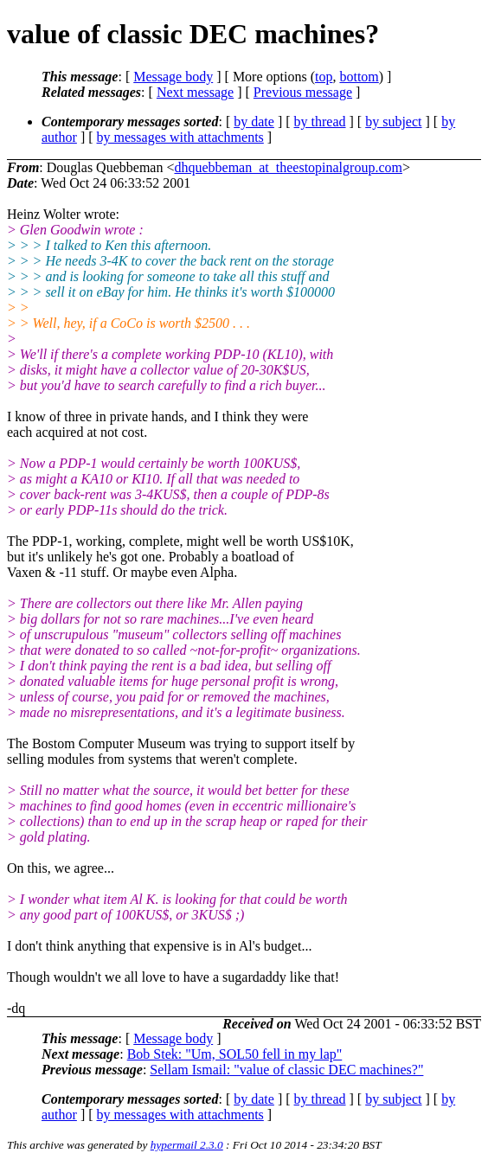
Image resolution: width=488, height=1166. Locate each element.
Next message (195, 92)
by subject (393, 121)
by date (254, 121)
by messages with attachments (180, 137)
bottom (358, 76)
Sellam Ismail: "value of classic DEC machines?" (286, 1069)
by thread (320, 121)
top (323, 76)
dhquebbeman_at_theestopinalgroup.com (287, 167)
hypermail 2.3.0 (187, 1144)
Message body (173, 76)
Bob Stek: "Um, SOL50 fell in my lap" (235, 1054)
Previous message (303, 92)
